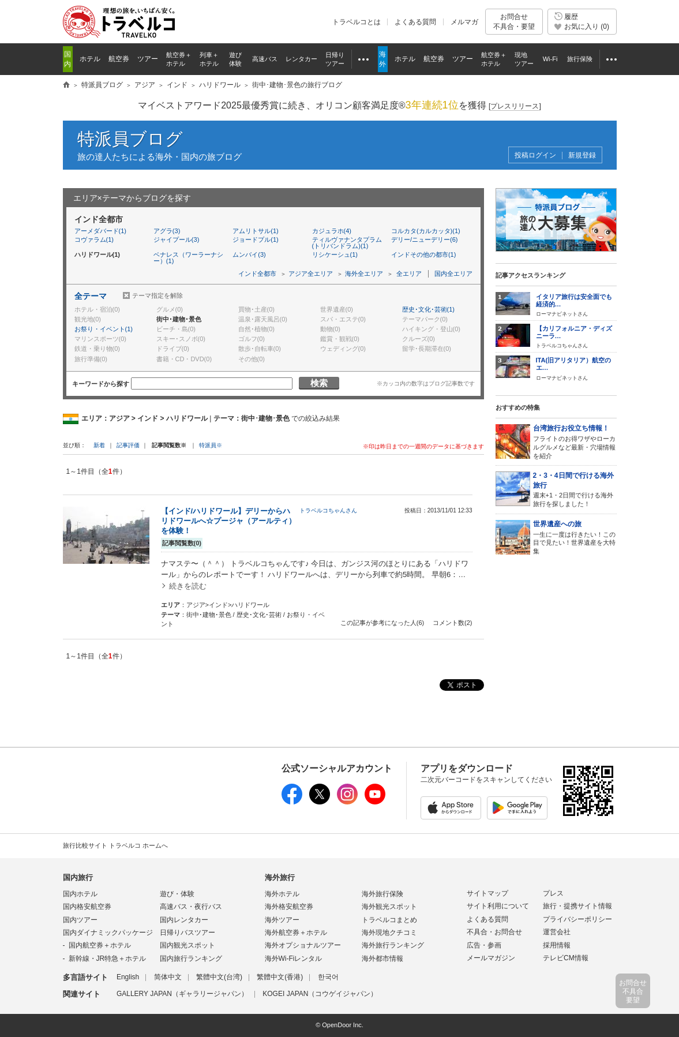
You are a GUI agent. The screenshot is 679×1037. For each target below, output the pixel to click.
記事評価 (128, 445)
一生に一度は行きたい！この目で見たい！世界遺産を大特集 (575, 537)
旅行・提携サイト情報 (577, 906)
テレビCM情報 (565, 958)
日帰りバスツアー (187, 933)
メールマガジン (491, 958)
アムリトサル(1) (255, 230)
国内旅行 (78, 877)
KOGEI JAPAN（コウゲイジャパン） (319, 994)
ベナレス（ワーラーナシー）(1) (188, 257)
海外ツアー (282, 920)
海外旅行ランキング (393, 945)
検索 (319, 383)
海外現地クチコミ (389, 933)
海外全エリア (364, 273)
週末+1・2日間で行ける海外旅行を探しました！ (575, 489)
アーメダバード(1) (100, 230)
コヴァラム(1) (94, 239)
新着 (100, 445)
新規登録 (582, 155)
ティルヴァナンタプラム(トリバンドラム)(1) (347, 242)
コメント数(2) (452, 622)
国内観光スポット (187, 945)
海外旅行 (280, 877)
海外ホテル (282, 894)
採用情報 (557, 945)
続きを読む (188, 586)
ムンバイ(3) (248, 254)
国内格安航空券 (87, 907)
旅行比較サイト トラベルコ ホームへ (115, 845)
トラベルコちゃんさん (328, 510)
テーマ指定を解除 (157, 295)
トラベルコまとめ (389, 920)
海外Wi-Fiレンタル (293, 958)
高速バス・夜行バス (191, 907)
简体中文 (168, 977)
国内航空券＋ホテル (100, 945)
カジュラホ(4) (331, 230)
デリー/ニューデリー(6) (424, 239)
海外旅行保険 (382, 894)
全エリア (409, 273)
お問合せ (514, 22)
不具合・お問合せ (494, 932)
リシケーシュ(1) (335, 254)
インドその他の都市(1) (423, 254)
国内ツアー (80, 920)
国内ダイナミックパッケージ (108, 933)
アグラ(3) (166, 230)
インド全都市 (257, 273)
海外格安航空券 (289, 907)
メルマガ (464, 21)
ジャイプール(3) (176, 239)
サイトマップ (487, 893)
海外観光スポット (389, 907)
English (128, 977)
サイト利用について (498, 906)
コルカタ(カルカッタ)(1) (425, 230)
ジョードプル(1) (255, 239)
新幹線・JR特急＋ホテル (108, 958)
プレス (553, 893)
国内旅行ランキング (191, 958)
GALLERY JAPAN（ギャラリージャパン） (182, 994)
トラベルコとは (356, 21)
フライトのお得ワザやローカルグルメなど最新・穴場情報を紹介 (575, 441)
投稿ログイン (535, 155)
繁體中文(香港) (280, 977)
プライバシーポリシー (577, 919)
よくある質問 (415, 21)
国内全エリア (453, 273)
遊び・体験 (177, 894)
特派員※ (210, 445)
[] (515, 106)
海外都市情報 (382, 958)
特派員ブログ (130, 138)
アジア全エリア (310, 273)
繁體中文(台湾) (219, 977)
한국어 (328, 977)
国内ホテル (80, 894)
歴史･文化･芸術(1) (428, 309)
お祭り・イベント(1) (103, 328)
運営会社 (557, 932)
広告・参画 (484, 945)
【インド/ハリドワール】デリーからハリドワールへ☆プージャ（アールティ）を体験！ (228, 521)
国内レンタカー (184, 920)
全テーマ (90, 296)
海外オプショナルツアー (303, 945)
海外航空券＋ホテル (296, 933)
